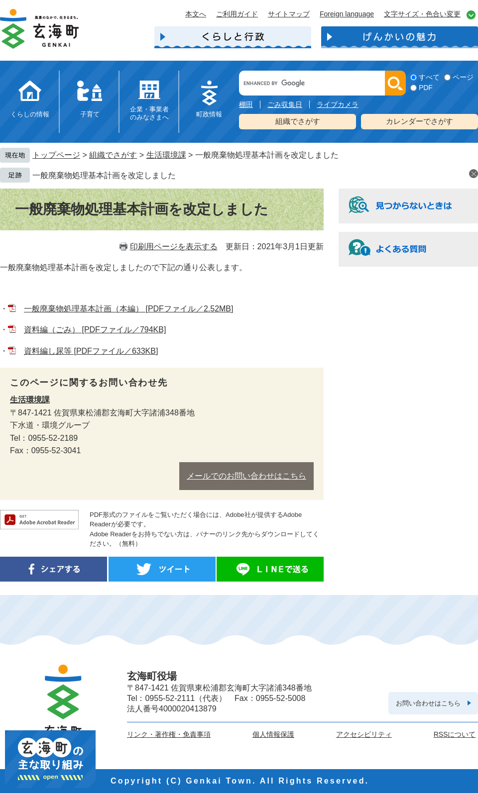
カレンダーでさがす (419, 121)
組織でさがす (297, 121)
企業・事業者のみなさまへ (149, 113)
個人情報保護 (273, 734)
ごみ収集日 (284, 104)
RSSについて (455, 734)
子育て (90, 114)
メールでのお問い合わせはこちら (246, 476)
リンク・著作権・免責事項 (169, 734)
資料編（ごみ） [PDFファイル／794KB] (95, 329)
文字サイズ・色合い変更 (422, 14)
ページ (463, 77)
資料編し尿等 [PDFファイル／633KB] (91, 351)
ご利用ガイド (237, 14)
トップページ (56, 155)
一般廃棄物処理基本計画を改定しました (104, 175)
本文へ (195, 14)
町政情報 (209, 114)
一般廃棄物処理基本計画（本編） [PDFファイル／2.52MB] (128, 308)
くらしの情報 (29, 114)
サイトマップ (289, 14)
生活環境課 (166, 155)
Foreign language (347, 14)
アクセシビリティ (364, 734)
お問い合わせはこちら (428, 703)
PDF (426, 88)
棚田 (246, 104)
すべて (429, 77)
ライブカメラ (337, 104)
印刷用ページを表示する (174, 246)
